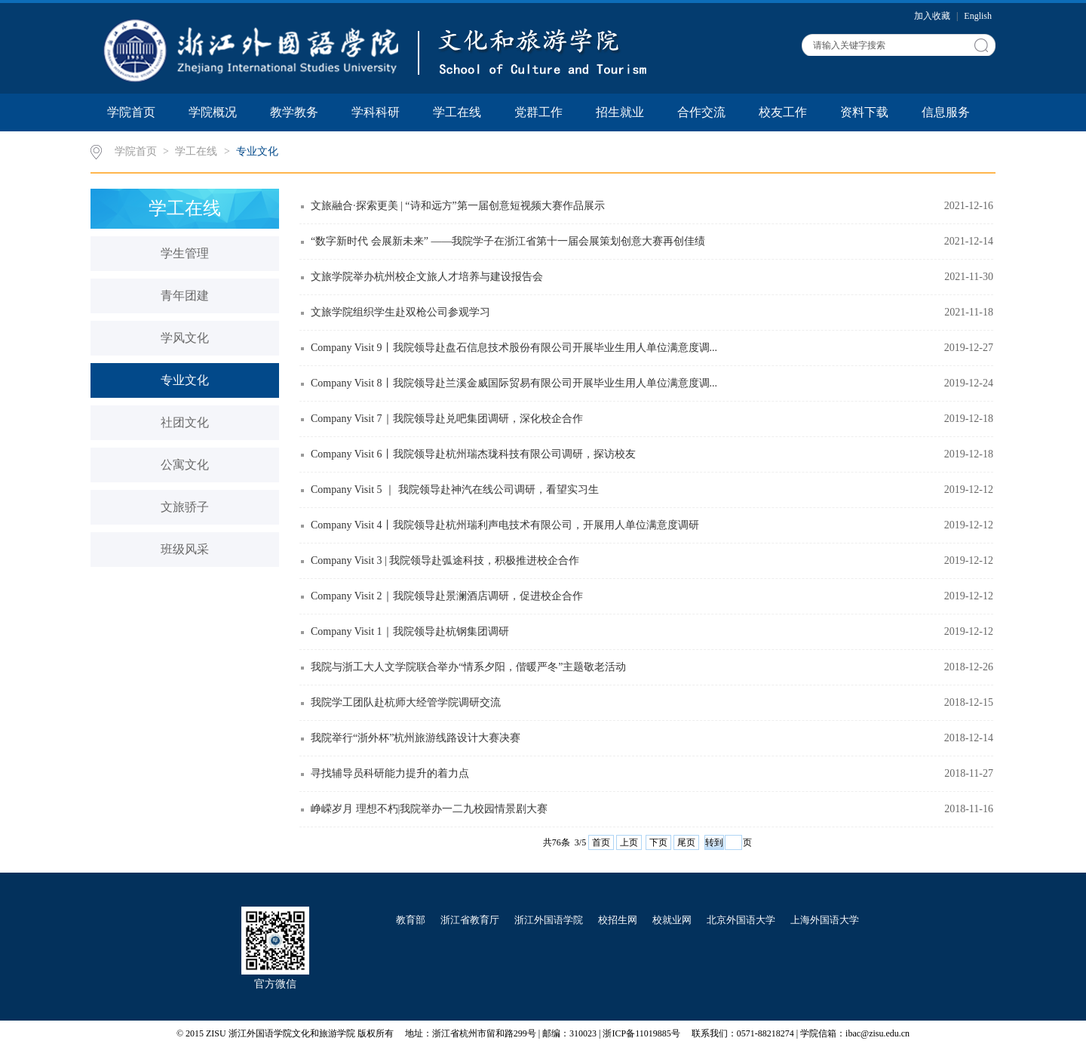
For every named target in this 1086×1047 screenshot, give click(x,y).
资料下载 (864, 112)
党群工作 (538, 112)
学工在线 (457, 112)
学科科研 (375, 112)
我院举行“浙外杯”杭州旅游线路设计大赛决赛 (415, 738)
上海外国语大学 (824, 919)
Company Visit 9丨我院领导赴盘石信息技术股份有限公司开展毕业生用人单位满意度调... (514, 347)
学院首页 (131, 112)
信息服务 (946, 112)
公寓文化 (185, 464)
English (978, 16)
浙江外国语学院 (548, 919)
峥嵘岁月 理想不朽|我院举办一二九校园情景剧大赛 (429, 809)
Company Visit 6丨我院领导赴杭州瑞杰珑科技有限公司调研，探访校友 (473, 454)
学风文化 (185, 337)
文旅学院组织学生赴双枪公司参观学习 (400, 312)
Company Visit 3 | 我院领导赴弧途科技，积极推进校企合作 (445, 560)
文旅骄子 (185, 506)
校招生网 (617, 919)
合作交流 (701, 112)
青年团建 (185, 295)
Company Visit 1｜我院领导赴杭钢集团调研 (410, 631)
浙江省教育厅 (469, 919)
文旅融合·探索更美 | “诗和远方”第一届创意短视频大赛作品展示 (458, 205)
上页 (629, 842)
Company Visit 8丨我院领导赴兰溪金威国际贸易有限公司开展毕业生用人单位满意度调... (514, 383)
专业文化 (257, 151)
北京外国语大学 (741, 919)
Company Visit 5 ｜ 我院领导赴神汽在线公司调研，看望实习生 (455, 489)
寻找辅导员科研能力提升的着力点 (390, 773)
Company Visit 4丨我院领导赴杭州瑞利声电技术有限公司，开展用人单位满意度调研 (505, 525)
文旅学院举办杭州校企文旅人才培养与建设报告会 (427, 276)
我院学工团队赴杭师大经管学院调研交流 (406, 702)
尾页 (686, 842)
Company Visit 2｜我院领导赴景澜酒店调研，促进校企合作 (447, 596)
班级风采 (185, 549)
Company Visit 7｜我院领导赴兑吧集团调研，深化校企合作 (447, 418)
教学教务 (294, 112)
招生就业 (620, 112)
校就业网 (672, 919)
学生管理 (185, 253)
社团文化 (185, 422)
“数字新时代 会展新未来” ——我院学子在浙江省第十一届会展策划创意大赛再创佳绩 (508, 241)
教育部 (410, 919)
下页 (658, 842)
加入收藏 (933, 16)
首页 (601, 842)
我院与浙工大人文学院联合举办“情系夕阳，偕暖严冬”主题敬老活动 (468, 667)
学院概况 (213, 112)
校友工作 (783, 112)
